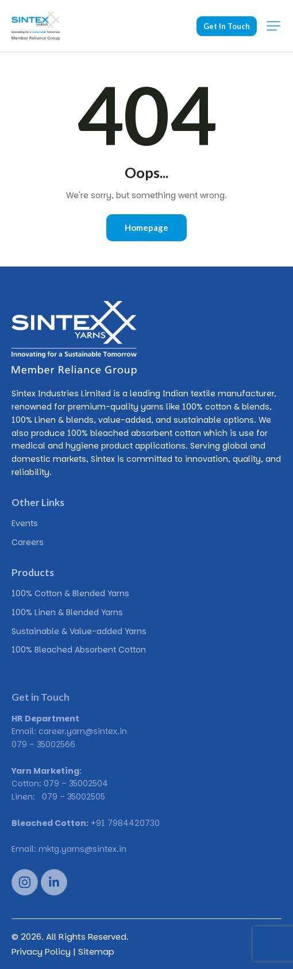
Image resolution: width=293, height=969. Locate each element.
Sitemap (96, 951)
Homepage (146, 227)
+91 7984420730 (125, 823)
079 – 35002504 (76, 783)
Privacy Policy (41, 951)
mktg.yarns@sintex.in (82, 849)
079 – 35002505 (73, 796)
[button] (273, 26)
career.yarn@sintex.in (82, 731)
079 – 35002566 (43, 744)
